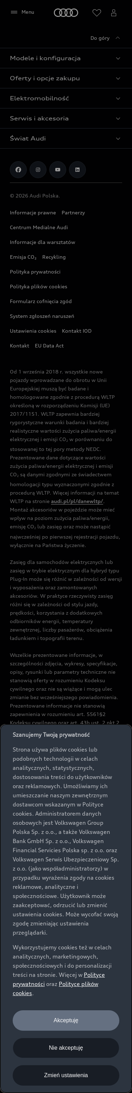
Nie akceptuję (66, 1048)
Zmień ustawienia (66, 1075)
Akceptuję (66, 1020)
